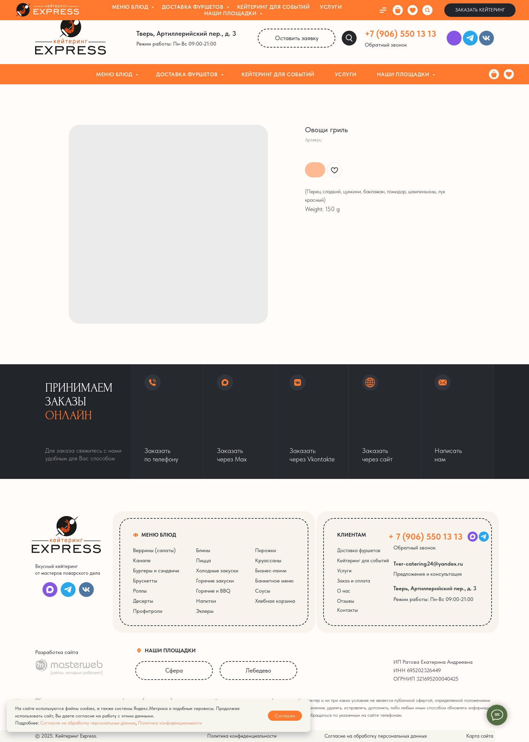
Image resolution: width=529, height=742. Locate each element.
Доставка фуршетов (187, 74)
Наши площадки (404, 74)
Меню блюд (115, 74)
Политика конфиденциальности (170, 722)
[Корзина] (494, 74)
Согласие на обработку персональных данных (88, 722)
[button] (390, 44)
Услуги (346, 74)
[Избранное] (509, 74)
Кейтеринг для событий (278, 74)
